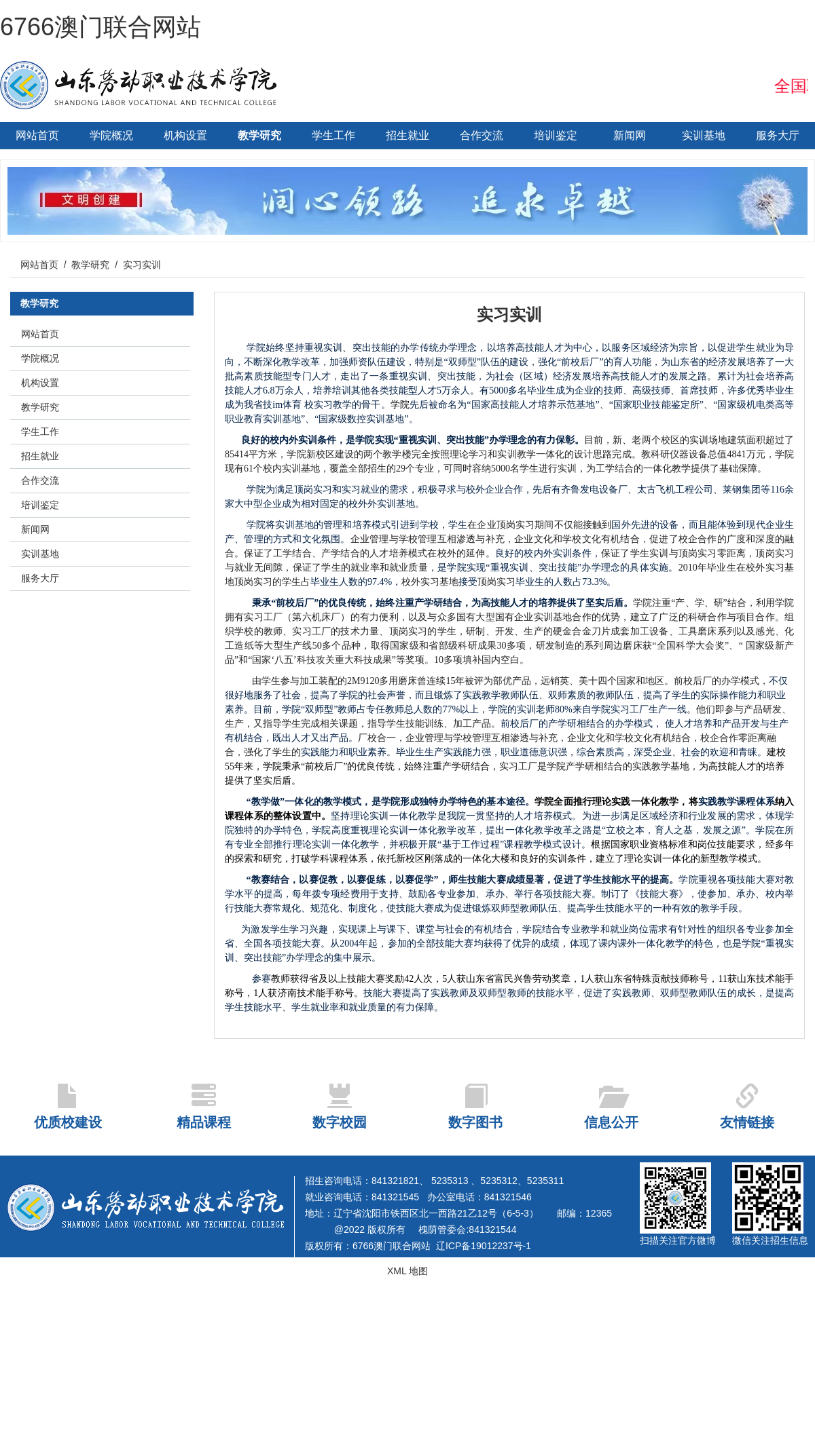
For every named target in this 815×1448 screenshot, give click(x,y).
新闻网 (629, 135)
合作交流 (481, 135)
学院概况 (111, 135)
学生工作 (333, 135)
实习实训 (142, 264)
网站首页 (37, 135)
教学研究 (259, 135)
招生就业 (407, 135)
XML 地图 (407, 1270)
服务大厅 (777, 135)
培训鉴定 (555, 135)
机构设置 (185, 135)
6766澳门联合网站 (100, 27)
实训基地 (703, 135)
